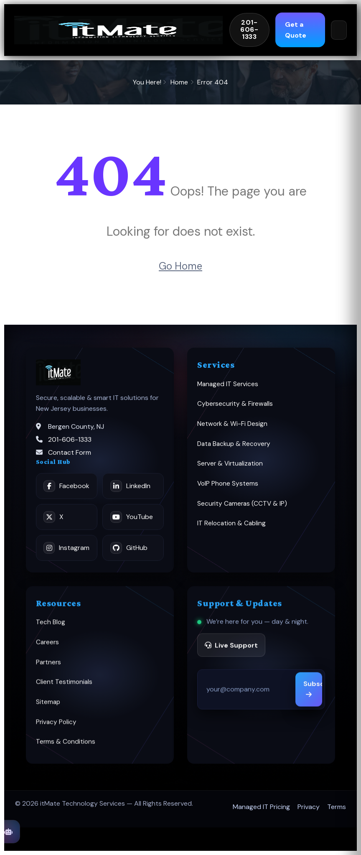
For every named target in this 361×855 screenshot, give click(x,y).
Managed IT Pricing (261, 806)
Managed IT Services (227, 388)
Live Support (231, 651)
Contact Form (69, 457)
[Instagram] (66, 552)
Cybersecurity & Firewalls (235, 409)
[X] (66, 521)
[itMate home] (118, 30)
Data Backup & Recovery (233, 448)
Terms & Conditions (65, 748)
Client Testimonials (64, 688)
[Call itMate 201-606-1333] (249, 30)
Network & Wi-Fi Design (232, 429)
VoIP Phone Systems (227, 488)
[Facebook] (66, 491)
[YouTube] (133, 521)
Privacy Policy (56, 728)
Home (179, 82)
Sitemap (48, 708)
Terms (336, 806)
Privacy (308, 806)
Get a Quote (290, 30)
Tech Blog (50, 628)
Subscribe (312, 695)
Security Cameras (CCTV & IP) (242, 508)
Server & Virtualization (230, 468)
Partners (48, 668)
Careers (47, 648)
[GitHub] (133, 552)
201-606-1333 (70, 444)
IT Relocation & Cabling (231, 528)
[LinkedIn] (133, 491)
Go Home (180, 266)
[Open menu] (339, 30)
